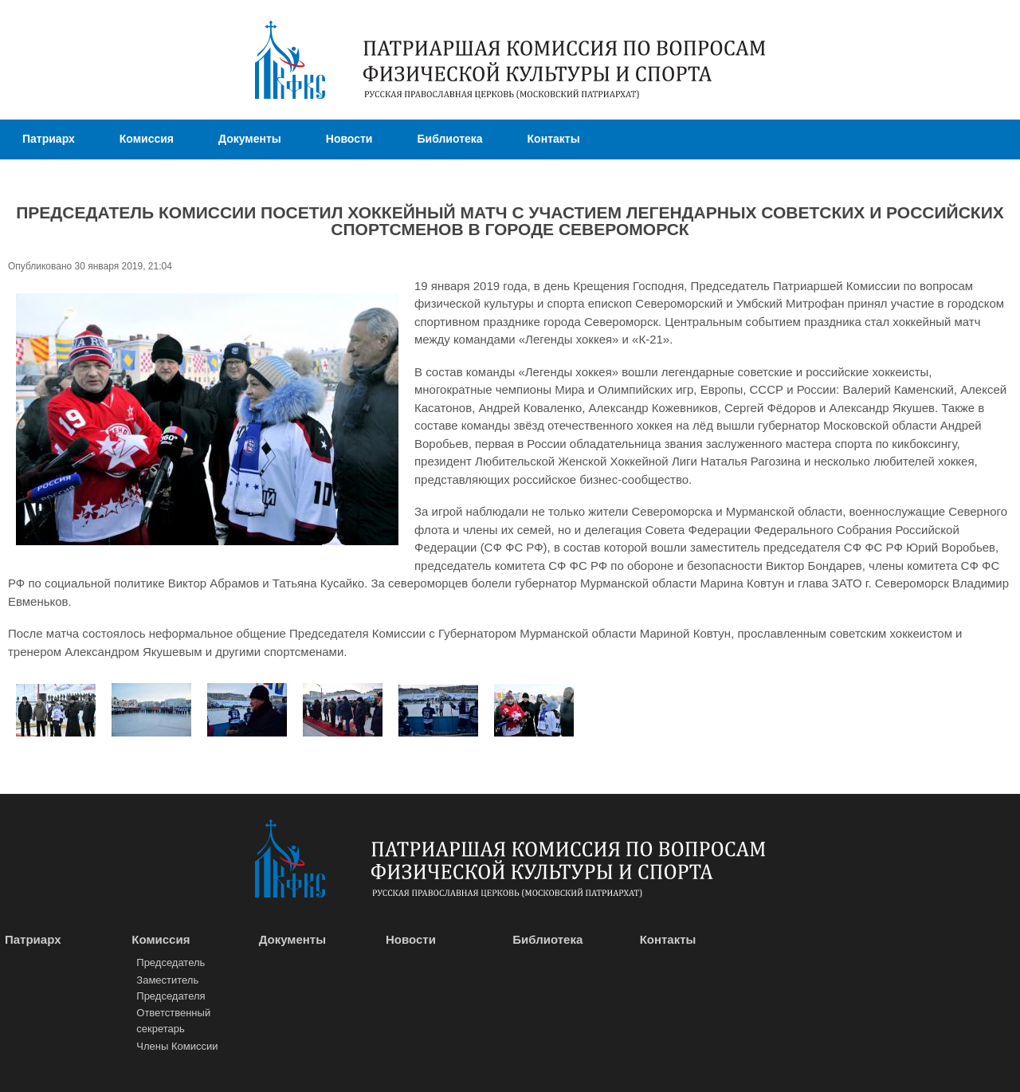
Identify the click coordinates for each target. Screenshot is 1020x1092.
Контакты (554, 138)
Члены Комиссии (177, 1046)
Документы (249, 138)
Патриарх (48, 138)
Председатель (170, 962)
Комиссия (147, 138)
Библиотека (449, 138)
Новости (349, 138)
